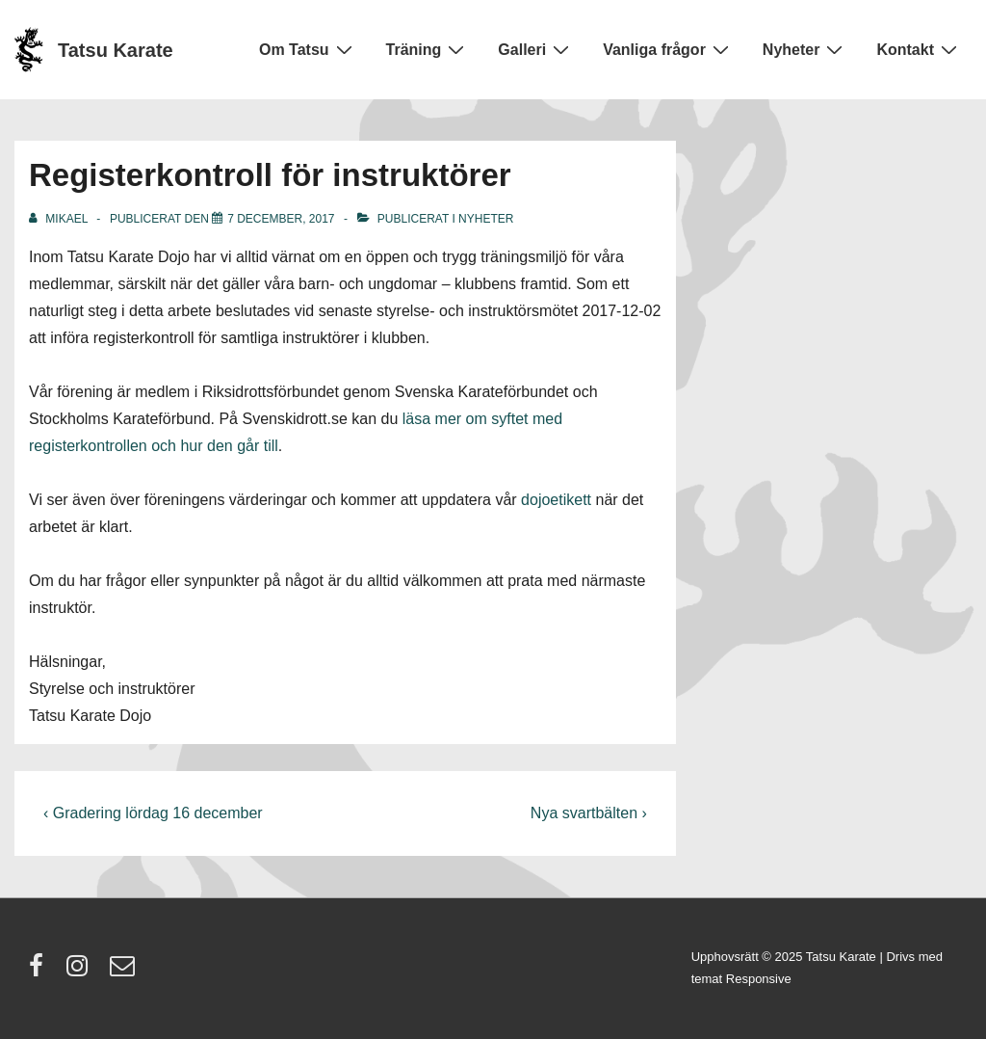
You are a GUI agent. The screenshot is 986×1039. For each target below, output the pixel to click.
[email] (125, 972)
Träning (428, 49)
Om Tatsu (308, 49)
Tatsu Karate (115, 50)
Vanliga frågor (668, 49)
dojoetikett (556, 500)
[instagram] (81, 972)
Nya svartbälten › (589, 813)
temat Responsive (741, 979)
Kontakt (919, 49)
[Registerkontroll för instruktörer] (280, 219)
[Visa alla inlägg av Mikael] (60, 219)
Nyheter (805, 49)
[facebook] (40, 972)
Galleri (536, 49)
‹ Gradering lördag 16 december (153, 813)
